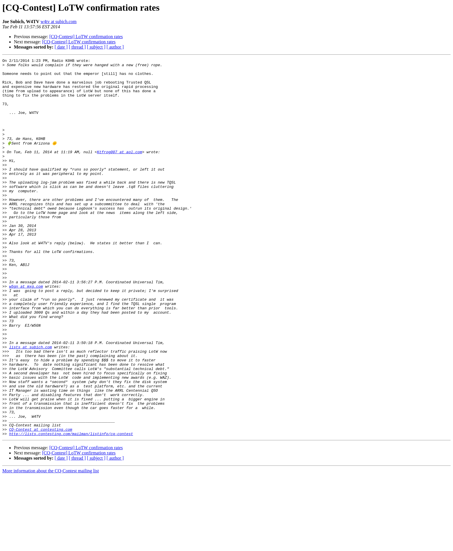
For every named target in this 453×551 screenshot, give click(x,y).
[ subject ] (96, 47)
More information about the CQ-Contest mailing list (50, 545)
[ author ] (115, 47)
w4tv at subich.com (58, 21)
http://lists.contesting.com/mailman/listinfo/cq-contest (71, 508)
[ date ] (61, 47)
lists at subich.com (30, 404)
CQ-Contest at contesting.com (40, 503)
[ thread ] (77, 47)
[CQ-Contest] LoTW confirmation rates (86, 36)
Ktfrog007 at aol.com (119, 170)
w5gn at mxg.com (26, 331)
